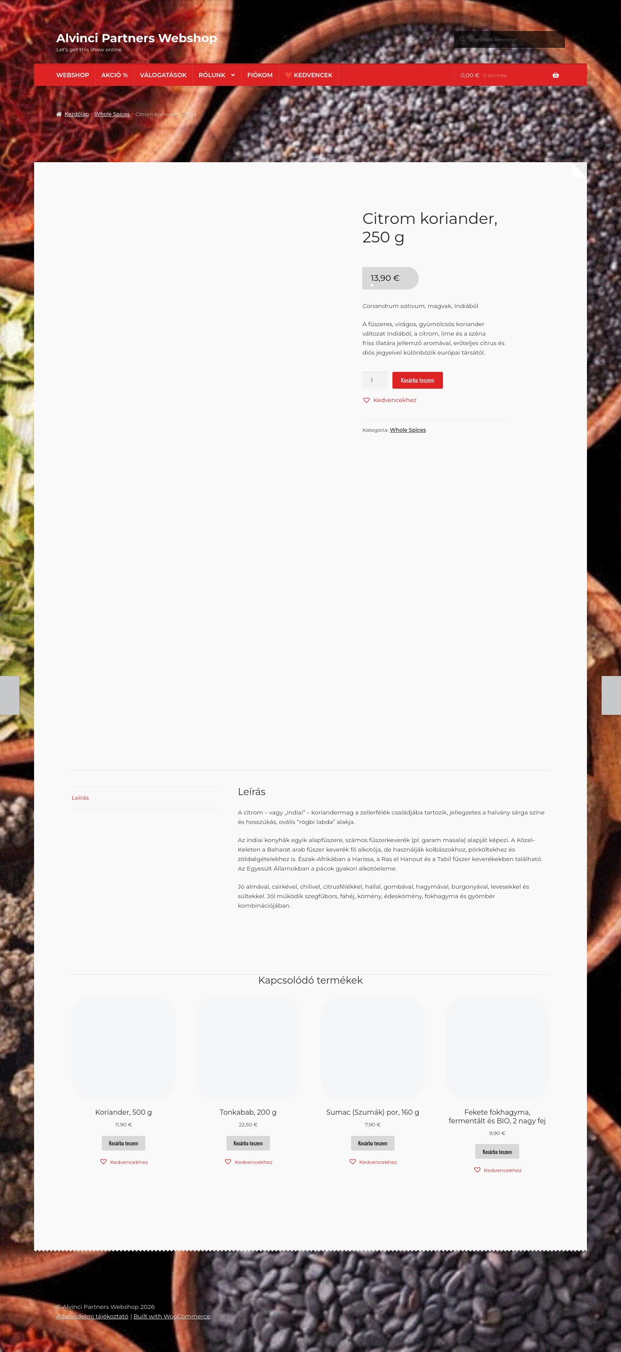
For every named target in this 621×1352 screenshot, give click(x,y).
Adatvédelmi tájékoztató (92, 1316)
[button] (389, 400)
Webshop (72, 75)
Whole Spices (112, 114)
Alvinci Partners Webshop (136, 38)
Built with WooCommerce (171, 1316)
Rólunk (212, 75)
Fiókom (260, 75)
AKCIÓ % (114, 75)
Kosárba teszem (417, 380)
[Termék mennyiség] (374, 380)
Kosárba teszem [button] (123, 1143)
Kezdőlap (77, 114)
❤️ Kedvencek (308, 75)
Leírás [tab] (80, 797)
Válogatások (163, 75)
